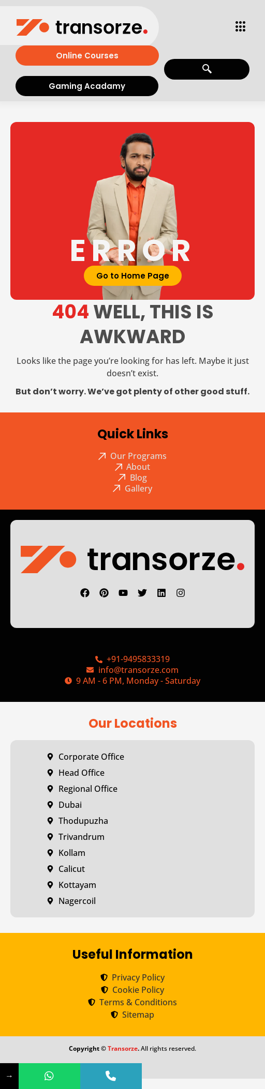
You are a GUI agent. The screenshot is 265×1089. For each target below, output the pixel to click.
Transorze (123, 1048)
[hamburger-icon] (237, 27)
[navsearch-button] (206, 69)
